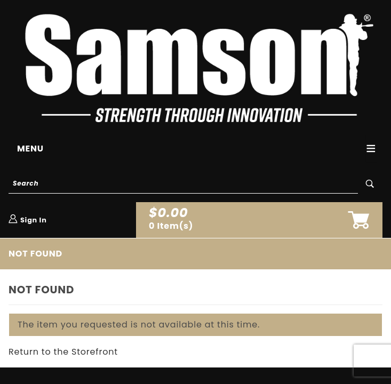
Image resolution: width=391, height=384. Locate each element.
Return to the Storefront (63, 352)
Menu (30, 148)
